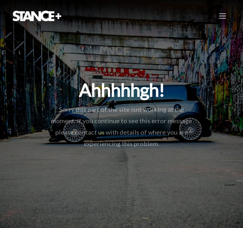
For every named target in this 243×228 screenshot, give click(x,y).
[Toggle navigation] (223, 16)
